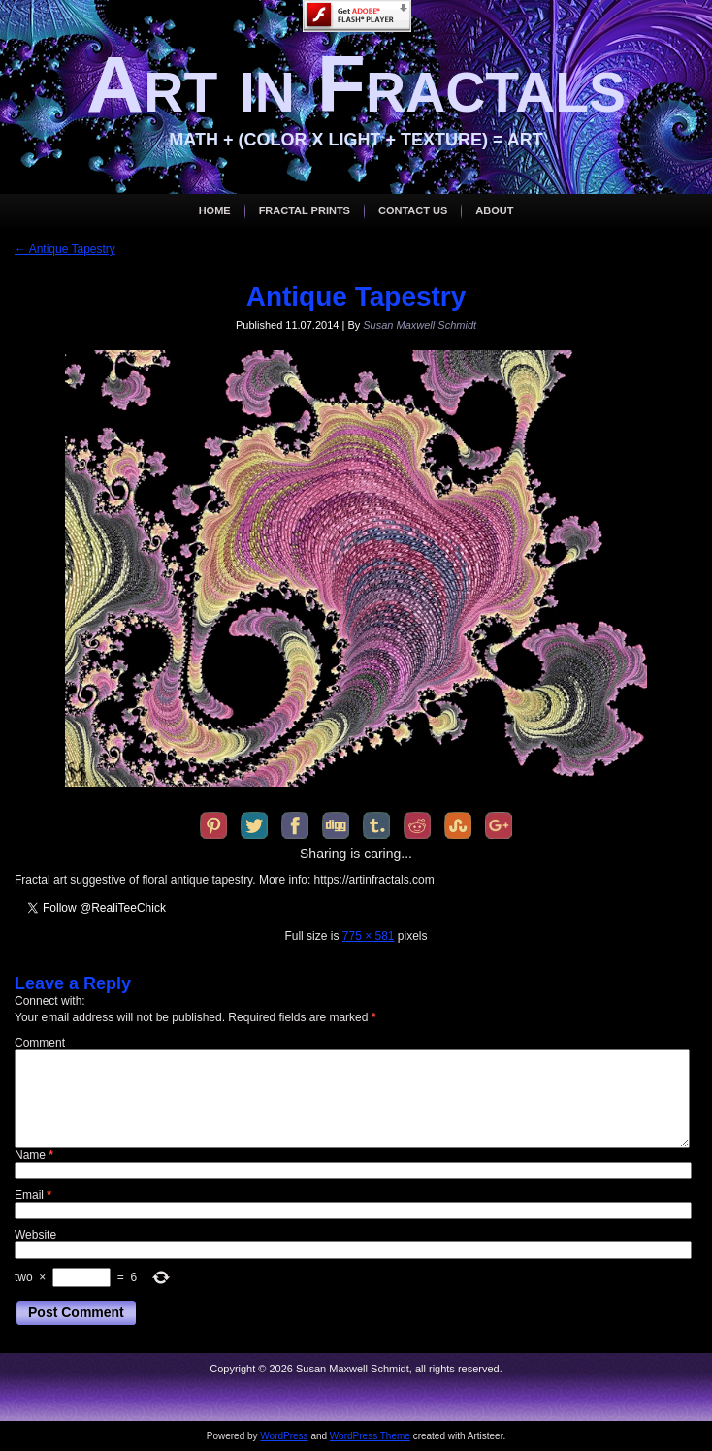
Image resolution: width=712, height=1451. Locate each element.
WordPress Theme (370, 1436)
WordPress (283, 1436)
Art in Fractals (356, 84)
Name (34, 1155)
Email (33, 1195)
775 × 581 (368, 936)
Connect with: (50, 1001)
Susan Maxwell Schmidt (419, 325)
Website (35, 1234)
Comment (40, 1042)
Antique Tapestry (65, 249)
